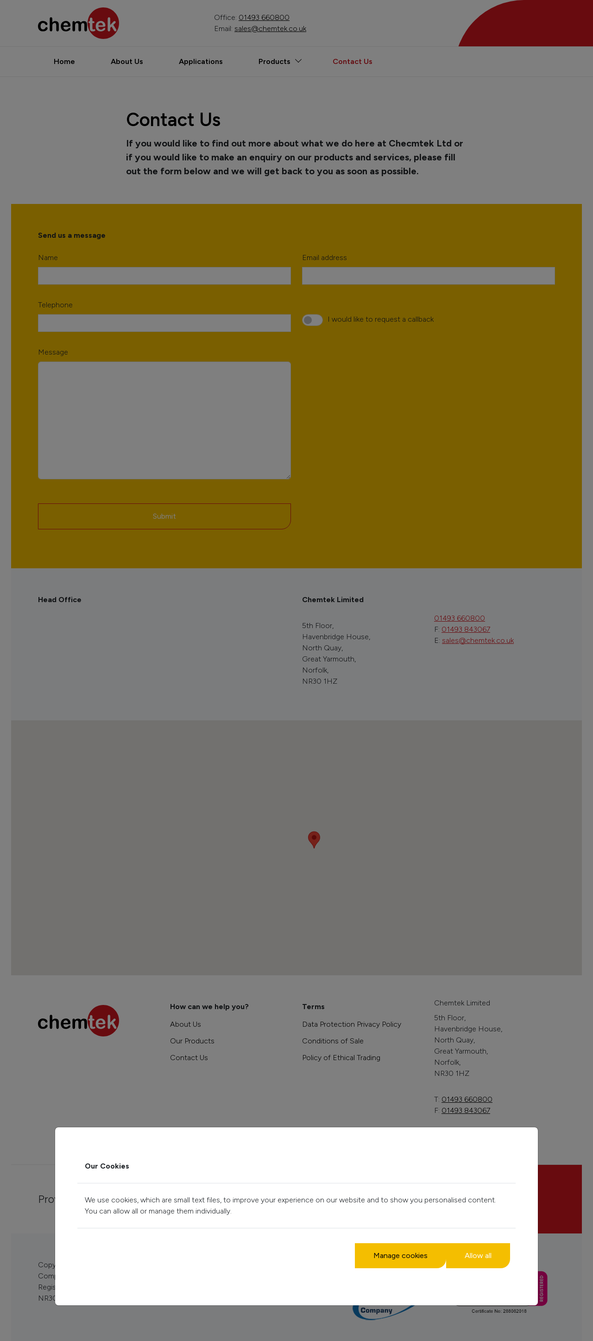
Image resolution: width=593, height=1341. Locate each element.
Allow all (478, 1255)
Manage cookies (400, 1255)
